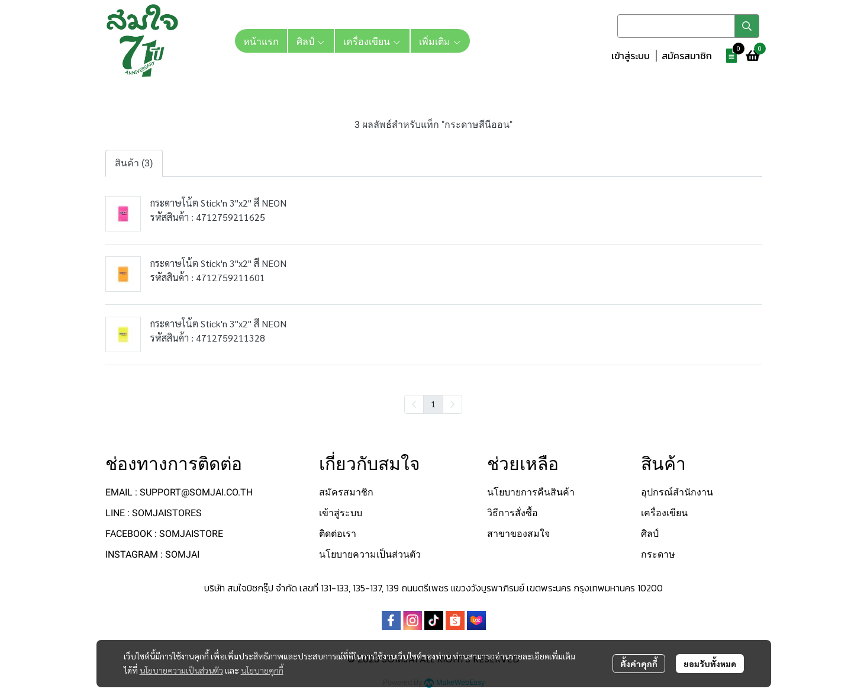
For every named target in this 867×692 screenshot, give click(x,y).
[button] (688, 26)
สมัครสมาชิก (687, 56)
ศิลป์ (650, 533)
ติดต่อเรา (337, 533)
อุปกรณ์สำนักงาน (677, 492)
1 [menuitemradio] (433, 403)
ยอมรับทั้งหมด (710, 663)
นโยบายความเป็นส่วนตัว (181, 670)
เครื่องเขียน (664, 513)
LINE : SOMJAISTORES (153, 513)
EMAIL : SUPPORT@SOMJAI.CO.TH (179, 492)
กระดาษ (658, 554)
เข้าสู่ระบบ (630, 56)
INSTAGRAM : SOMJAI (152, 554)
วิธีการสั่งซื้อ (512, 513)
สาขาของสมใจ (518, 533)
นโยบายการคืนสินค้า (531, 492)
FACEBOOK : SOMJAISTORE (164, 533)
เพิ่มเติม (440, 41)
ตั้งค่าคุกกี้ (638, 663)
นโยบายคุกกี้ (262, 670)
